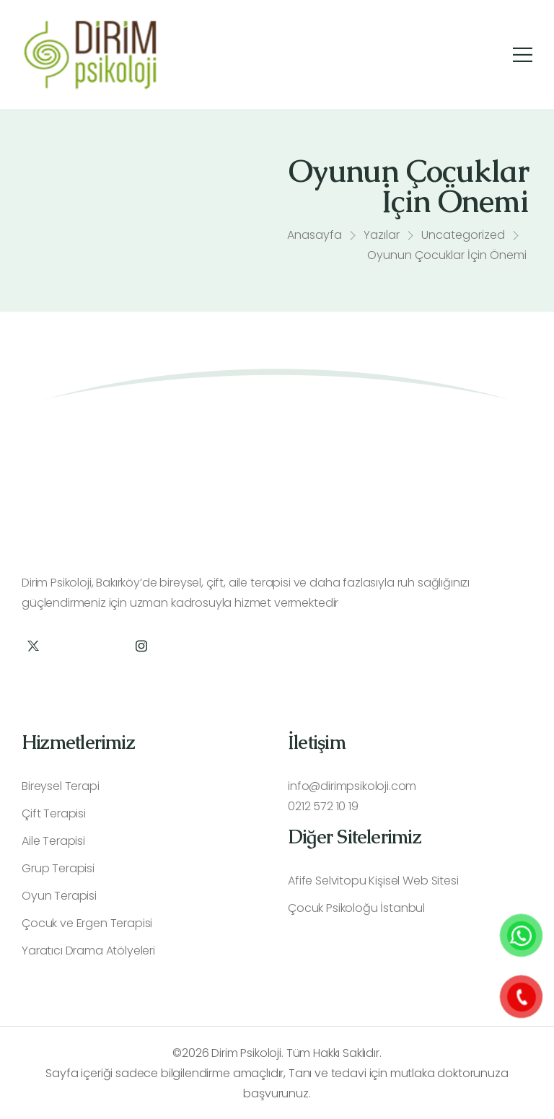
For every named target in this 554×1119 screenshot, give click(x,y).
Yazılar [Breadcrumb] (382, 237)
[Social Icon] (33, 646)
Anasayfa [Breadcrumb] (314, 237)
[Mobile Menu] (522, 55)
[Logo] (90, 54)
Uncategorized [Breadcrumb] (463, 237)
